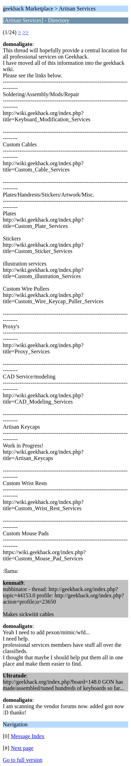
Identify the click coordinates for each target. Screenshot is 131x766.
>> (25, 32)
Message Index (27, 736)
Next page (22, 748)
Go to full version (22, 760)
